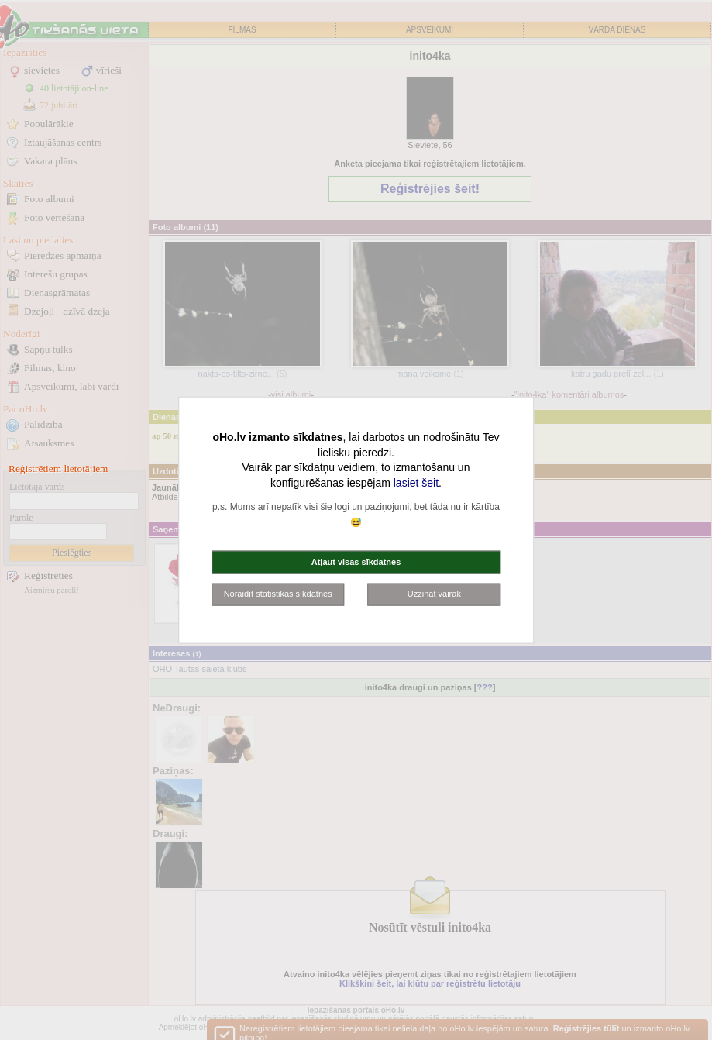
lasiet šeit (416, 482)
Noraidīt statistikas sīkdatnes (278, 593)
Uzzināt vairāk (434, 593)
